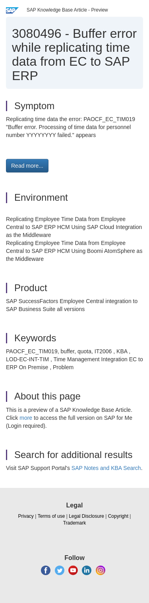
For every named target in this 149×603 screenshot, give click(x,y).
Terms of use (51, 516)
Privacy (26, 516)
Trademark (74, 523)
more (25, 418)
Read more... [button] (27, 165)
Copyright (118, 516)
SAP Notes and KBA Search (106, 468)
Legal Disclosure (86, 516)
